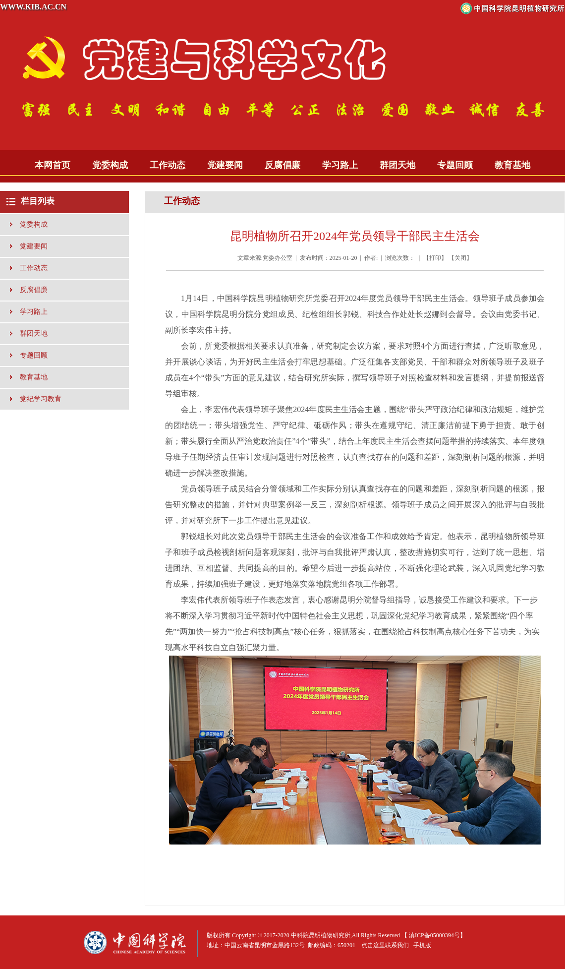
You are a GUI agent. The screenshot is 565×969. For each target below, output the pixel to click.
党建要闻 (225, 165)
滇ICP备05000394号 (434, 935)
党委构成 (110, 165)
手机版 (422, 945)
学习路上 (340, 165)
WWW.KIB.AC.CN (33, 6)
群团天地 (397, 165)
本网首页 (52, 165)
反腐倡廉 (282, 165)
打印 (435, 257)
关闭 (460, 257)
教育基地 (512, 165)
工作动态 (167, 165)
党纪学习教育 (40, 399)
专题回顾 (455, 165)
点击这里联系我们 (385, 945)
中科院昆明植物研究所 (320, 935)
